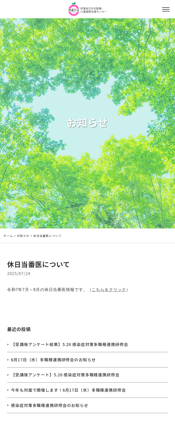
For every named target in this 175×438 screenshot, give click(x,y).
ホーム (8, 235)
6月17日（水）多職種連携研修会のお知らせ (53, 359)
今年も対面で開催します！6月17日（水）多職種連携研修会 (68, 390)
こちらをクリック (109, 290)
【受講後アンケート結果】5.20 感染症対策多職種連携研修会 (69, 344)
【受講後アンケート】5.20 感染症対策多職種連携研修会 (65, 375)
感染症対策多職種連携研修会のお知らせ (49, 405)
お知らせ (23, 235)
